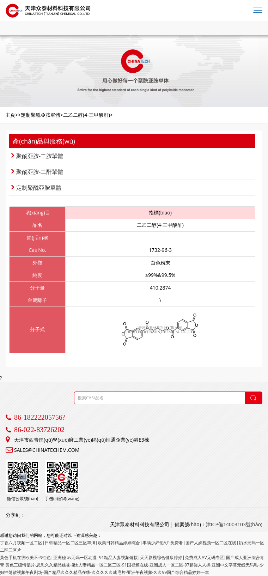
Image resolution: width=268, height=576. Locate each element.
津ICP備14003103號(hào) (234, 524)
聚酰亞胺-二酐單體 (37, 172)
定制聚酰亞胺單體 (36, 188)
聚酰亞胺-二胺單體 (37, 156)
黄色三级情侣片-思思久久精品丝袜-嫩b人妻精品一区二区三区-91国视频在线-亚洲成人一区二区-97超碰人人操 (108, 565)
